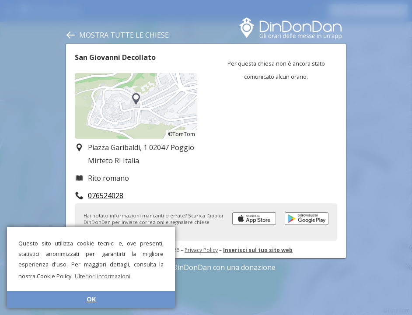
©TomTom (181, 134)
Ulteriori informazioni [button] (102, 276)
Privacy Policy (201, 250)
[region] (136, 106)
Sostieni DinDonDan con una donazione (206, 267)
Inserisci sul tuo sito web (258, 250)
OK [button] (91, 299)
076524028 (105, 195)
